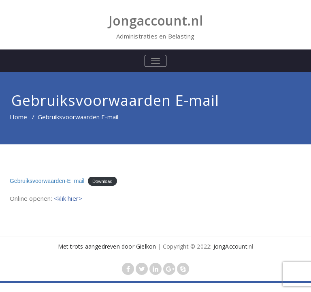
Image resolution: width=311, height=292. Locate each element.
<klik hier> (68, 198)
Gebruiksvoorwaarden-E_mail (47, 181)
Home (18, 117)
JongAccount (230, 246)
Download (102, 181)
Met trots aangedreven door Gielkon (107, 246)
